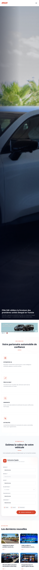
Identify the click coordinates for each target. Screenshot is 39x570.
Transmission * (9, 495)
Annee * (7, 481)
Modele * (7, 475)
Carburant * (8, 501)
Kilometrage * (9, 488)
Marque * (7, 468)
